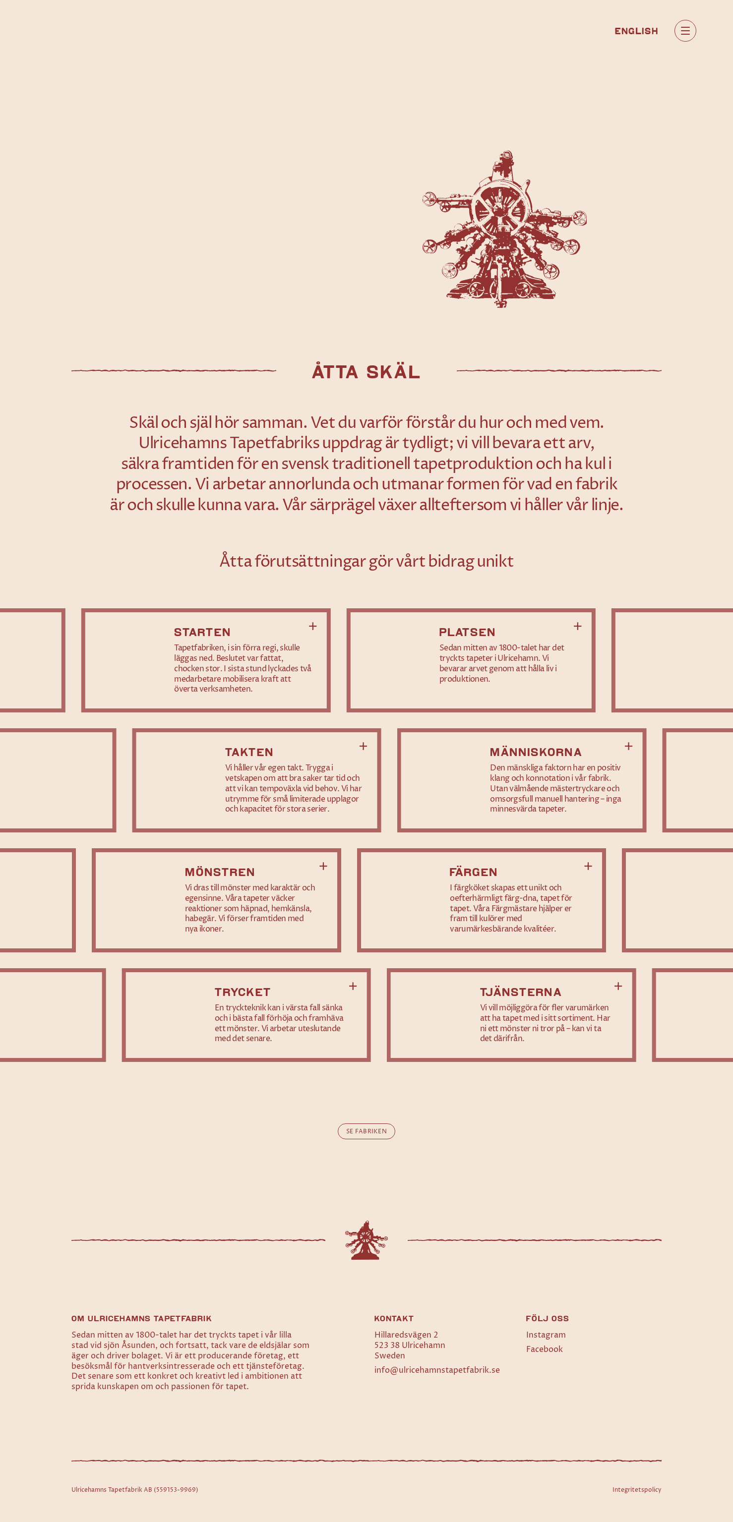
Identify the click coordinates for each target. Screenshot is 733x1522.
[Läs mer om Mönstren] (216, 900)
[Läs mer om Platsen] (471, 660)
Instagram (546, 1335)
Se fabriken (366, 1131)
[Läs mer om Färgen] (482, 900)
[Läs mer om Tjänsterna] (511, 1015)
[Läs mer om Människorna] (522, 780)
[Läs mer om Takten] (256, 780)
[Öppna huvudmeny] (685, 31)
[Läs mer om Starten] (206, 660)
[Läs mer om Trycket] (246, 1015)
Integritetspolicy (637, 1490)
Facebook (544, 1349)
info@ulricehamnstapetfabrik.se (437, 1370)
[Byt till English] (637, 30)
